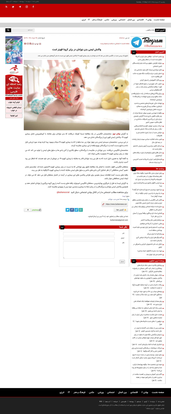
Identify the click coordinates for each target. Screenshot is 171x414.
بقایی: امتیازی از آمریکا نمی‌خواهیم (151, 223)
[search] (8, 30)
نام (123, 233)
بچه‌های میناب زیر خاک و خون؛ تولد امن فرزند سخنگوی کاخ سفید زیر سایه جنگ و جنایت (147, 294)
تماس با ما (36, 1)
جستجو (139, 401)
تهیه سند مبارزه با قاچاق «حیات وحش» (149, 251)
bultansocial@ (63, 192)
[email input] (88, 238)
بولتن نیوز (116, 133)
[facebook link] (72, 210)
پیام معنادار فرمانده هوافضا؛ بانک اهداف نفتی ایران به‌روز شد (148, 303)
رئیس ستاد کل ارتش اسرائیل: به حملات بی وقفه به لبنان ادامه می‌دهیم (147, 309)
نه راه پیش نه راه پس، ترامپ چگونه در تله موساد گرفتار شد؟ (148, 195)
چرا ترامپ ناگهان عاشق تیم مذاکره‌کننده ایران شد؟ (148, 184)
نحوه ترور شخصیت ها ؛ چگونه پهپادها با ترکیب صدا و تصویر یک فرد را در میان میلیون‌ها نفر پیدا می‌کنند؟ (147, 367)
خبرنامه (15, 1)
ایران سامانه (150, 408)
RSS (100, 401)
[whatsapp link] (81, 210)
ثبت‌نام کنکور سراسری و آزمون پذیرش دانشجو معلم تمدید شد (147, 147)
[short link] (116, 204)
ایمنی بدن (117, 199)
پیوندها (22, 1)
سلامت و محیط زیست (106, 44)
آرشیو (145, 401)
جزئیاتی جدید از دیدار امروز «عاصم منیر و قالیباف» (149, 134)
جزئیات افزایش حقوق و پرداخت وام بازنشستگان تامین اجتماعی (147, 65)
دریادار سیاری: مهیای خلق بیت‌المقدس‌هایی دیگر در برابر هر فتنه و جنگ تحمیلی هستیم (148, 127)
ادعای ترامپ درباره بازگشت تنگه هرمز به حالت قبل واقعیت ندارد (147, 75)
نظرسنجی (123, 401)
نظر (123, 243)
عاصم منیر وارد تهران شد (154, 254)
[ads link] (148, 42)
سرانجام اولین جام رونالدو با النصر (151, 220)
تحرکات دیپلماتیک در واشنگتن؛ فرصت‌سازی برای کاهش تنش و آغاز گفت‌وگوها (147, 349)
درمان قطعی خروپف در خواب (13, 109)
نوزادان (110, 199)
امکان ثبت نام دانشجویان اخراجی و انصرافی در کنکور (147, 246)
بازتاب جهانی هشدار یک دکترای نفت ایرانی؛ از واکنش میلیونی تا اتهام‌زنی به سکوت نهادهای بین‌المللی (148, 278)
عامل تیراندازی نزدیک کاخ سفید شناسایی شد (148, 70)
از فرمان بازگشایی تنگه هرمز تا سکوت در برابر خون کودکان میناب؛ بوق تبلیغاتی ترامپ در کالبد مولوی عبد (147, 338)
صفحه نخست (159, 19)
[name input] (88, 233)
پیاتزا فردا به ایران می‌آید (154, 234)
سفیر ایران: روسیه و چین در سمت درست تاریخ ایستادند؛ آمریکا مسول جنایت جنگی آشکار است (147, 358)
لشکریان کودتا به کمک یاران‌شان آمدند (147, 344)
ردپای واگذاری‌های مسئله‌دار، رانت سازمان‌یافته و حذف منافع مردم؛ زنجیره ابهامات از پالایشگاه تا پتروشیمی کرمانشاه (147, 96)
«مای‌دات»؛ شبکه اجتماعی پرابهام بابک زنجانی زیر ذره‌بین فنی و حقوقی (147, 208)
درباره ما (28, 1)
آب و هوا (8, 1)
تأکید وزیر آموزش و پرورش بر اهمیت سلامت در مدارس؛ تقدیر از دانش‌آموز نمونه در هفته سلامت (147, 377)
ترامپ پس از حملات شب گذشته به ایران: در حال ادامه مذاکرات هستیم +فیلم (148, 329)
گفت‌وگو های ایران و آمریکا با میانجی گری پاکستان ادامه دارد (149, 239)
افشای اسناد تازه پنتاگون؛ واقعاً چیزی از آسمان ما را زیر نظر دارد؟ (147, 215)
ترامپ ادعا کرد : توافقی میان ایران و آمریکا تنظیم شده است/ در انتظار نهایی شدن (149, 58)
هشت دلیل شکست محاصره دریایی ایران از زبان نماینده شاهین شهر (147, 316)
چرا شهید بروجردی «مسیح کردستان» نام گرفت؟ (147, 189)
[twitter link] (68, 210)
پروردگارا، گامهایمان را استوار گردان (151, 80)
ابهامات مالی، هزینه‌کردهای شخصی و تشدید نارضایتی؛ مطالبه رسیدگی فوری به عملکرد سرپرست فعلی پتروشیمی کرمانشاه (148, 106)
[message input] (88, 250)
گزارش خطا (121, 210)
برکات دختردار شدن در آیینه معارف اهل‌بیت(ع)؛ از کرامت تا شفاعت (147, 286)
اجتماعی (117, 44)
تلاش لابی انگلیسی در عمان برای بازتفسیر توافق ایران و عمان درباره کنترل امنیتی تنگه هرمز (147, 201)
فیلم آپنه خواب (14, 102)
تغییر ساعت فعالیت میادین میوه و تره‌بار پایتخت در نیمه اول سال (147, 141)
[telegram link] (76, 210)
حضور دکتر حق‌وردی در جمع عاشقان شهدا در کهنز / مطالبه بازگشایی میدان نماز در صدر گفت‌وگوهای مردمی (147, 87)
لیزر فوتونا (14, 115)
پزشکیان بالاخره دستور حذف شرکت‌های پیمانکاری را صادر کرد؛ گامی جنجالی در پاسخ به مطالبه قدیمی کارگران (147, 268)
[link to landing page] (152, 10)
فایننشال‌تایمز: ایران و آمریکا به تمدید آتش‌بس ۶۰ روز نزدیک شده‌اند (147, 161)
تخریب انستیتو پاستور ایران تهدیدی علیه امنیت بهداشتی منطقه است (147, 229)
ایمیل (122, 238)
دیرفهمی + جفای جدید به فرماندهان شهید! (147, 323)
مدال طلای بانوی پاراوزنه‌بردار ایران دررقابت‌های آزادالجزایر (147, 154)
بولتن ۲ (148, 19)
